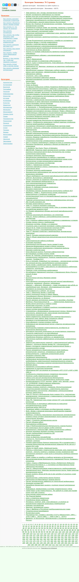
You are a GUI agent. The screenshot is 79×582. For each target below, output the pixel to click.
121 (69, 533)
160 (37, 539)
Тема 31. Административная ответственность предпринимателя (51, 468)
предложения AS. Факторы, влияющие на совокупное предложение (50, 66)
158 (30, 539)
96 (42, 532)
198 (59, 543)
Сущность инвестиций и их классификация (42, 333)
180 (52, 541)
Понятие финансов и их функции (38, 298)
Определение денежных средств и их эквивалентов (45, 337)
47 (26, 528)
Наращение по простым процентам (39, 368)
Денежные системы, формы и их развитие (41, 224)
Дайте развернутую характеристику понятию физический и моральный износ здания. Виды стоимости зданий (48, 317)
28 (31, 526)
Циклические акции (33, 168)
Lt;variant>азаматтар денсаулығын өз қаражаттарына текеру (49, 120)
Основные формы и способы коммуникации (41, 42)
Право (5, 116)
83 (65, 530)
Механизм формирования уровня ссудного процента (45, 246)
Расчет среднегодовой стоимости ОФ (40, 433)
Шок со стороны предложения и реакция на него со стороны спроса (51, 142)
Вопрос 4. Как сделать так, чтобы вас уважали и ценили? (11, 60)
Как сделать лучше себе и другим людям (11, 65)
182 (59, 541)
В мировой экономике (33, 242)
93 (34, 532)
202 (72, 543)
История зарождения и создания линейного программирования (49, 307)
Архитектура (7, 82)
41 (66, 526)
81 (59, 530)
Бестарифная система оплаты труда (40, 253)
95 (39, 532)
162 (44, 539)
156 (23, 539)
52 (39, 528)
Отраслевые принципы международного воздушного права (47, 379)
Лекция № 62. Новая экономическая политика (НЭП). (45, 228)
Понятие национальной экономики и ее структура (44, 215)
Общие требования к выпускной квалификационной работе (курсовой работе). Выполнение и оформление (51, 177)
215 (67, 545)
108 (24, 533)
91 (29, 532)
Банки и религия (32, 68)
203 (76, 543)
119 (62, 533)
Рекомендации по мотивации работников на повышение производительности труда (46, 404)
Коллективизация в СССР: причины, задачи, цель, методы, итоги (50, 381)
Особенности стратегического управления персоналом (46, 374)
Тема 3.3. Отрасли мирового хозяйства (40, 205)
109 (27, 533)
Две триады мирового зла (35, 202)
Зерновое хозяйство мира (35, 250)
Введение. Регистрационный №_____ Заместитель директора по (50, 302)
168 (65, 539)
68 (25, 530)
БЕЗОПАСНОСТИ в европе (35, 398)
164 (52, 539)
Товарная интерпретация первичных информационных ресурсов (49, 200)
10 (39, 524)
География (7, 89)
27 (29, 526)
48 (29, 528)
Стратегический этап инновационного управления (45, 141)
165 (55, 539)
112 (38, 533)
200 (65, 543)
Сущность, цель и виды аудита (37, 76)
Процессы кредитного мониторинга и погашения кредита (47, 248)
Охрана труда (8, 114)
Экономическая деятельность (37, 118)
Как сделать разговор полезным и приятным (11, 19)
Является (29, 279)
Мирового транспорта (34, 189)
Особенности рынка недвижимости (39, 385)
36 (53, 526)
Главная (4, 8)
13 (47, 524)
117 (55, 533)
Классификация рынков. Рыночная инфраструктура (45, 252)
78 (51, 530)
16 (55, 524)
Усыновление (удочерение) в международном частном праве (48, 126)
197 (55, 543)
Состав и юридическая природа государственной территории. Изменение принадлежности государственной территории (49, 19)
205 (32, 545)
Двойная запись (31, 365)
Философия (7, 134)
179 (48, 541)
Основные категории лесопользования (40, 155)
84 (67, 530)
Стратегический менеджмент (37, 511)
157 (27, 539)
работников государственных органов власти (43, 479)
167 (62, 539)
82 (62, 530)
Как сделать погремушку (7, 31)
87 (75, 530)
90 (26, 532)
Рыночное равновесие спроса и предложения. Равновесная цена (49, 166)
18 (61, 524)
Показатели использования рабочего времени (42, 366)
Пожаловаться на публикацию (49, 548)
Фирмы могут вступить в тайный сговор (41, 303)
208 (43, 545)
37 (55, 526)
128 (37, 535)
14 (50, 524)
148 (52, 537)
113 (41, 533)
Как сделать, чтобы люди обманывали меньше (10, 54)
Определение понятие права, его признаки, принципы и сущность (50, 27)
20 (66, 524)
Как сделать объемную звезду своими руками (11, 23)
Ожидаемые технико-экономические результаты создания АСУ (49, 191)
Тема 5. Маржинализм (34, 59)
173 (27, 541)
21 (69, 524)
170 (72, 539)
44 (74, 526)
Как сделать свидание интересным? (11, 69)
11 (42, 524)
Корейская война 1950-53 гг (36, 407)
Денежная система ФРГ (34, 483)
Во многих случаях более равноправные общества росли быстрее (50, 29)
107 (77, 532)
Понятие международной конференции (40, 124)
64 (71, 528)
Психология (7, 121)
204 (29, 545)
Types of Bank (31, 83)
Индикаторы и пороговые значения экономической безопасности (50, 363)
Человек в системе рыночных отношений (41, 105)
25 (23, 526)
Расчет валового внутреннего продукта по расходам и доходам (49, 300)
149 (55, 537)
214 (64, 545)
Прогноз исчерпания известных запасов (40, 77)
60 (61, 528)
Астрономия (7, 85)
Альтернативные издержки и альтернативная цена (45, 55)
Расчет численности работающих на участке (43, 14)
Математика (7, 107)
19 (63, 524)
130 (44, 535)
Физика (5, 132)
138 (72, 535)
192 (37, 543)
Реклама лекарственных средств (38, 203)
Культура (6, 103)
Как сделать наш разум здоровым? (11, 49)
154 (72, 537)
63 (68, 528)
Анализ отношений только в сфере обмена (42, 294)
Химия (5, 137)
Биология (6, 87)
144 (37, 537)
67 (23, 530)
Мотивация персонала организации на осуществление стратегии (50, 331)
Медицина (6, 109)
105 (70, 532)
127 (34, 535)
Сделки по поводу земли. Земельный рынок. (42, 448)
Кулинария (7, 100)
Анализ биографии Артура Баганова (39, 103)
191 (34, 543)
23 (74, 524)
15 (53, 524)
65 (74, 528)
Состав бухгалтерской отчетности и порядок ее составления (49, 40)
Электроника (7, 143)
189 (27, 543)
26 (26, 526)
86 (73, 530)
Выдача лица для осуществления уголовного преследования (48, 16)
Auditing (28, 57)
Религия (6, 123)
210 (50, 545)
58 (55, 528)
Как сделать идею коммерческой (9, 41)
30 (37, 526)
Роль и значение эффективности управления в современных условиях (52, 220)
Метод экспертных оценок (36, 98)
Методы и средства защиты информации (41, 44)
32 (42, 526)
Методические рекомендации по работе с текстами (45, 157)
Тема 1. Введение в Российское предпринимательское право (48, 509)
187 (76, 541)
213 (60, 545)
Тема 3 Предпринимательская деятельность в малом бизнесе (49, 426)
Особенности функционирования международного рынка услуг (49, 159)
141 (27, 537)
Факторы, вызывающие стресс (37, 507)
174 (30, 541)
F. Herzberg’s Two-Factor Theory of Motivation (41, 148)
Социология (7, 125)
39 (61, 526)
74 (41, 530)
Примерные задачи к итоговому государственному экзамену (48, 409)
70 (30, 530)
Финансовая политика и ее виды (38, 305)
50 (34, 528)
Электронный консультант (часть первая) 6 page (44, 244)
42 (68, 526)
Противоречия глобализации (36, 424)
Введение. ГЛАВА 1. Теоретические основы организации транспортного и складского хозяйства (46, 193)
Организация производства (36, 185)
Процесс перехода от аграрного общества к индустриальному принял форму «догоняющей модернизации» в (52, 180)
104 (67, 532)
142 (30, 537)
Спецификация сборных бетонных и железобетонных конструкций (50, 296)
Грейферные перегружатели (36, 357)
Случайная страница (9, 10)
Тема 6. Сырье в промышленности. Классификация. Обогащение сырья (52, 63)
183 (62, 541)
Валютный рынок (32, 64)
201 (69, 543)
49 (31, 528)
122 (73, 533)
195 (48, 543)
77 (49, 530)
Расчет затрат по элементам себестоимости (43, 61)
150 (59, 537)
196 (52, 543)
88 (78, 530)
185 (69, 541)
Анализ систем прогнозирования (38, 309)
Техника (6, 130)
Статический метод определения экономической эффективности (50, 48)
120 (66, 533)
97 (44, 532)
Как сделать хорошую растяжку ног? (11, 45)
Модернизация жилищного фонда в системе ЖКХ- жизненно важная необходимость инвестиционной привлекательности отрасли (51, 360)
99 (50, 532)
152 (65, 537)
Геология (6, 91)
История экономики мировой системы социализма (44, 431)
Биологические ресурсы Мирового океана (41, 278)
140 (23, 537)
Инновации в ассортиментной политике (41, 320)
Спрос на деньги (32, 85)
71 (33, 530)
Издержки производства (35, 505)
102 (60, 532)
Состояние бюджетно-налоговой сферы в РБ (42, 116)
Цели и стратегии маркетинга (37, 498)
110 (31, 533)
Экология (6, 139)
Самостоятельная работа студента (40, 241)
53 (42, 528)
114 (45, 533)
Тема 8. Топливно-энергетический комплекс (42, 235)
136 (65, 535)
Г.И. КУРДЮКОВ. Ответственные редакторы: (43, 383)
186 (72, 541)
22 (71, 524)
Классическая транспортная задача (39, 494)
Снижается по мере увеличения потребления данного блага (48, 101)
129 (41, 535)
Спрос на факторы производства (38, 437)
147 (48, 537)
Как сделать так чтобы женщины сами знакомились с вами (11, 36)
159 (34, 539)
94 (36, 532)
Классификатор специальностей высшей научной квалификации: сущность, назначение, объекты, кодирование (50, 282)
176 (37, 541)
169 (69, 539)
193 (41, 543)
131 (48, 535)
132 (52, 535)
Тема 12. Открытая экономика (37, 131)
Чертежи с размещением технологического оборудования (47, 100)
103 (63, 532)
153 (69, 537)
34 (47, 526)
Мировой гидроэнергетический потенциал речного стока (47, 133)
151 (62, 537)
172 (23, 541)
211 (53, 545)
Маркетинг (7, 105)
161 (41, 539)
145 (41, 537)
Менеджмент (7, 112)
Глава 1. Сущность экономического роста (41, 420)
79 (54, 530)
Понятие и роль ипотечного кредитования (42, 270)
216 (71, 545)
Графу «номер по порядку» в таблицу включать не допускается (49, 457)
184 (65, 541)
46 (23, 528)
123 (76, 533)
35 (50, 526)
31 (39, 526)
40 (63, 526)
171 (76, 539)
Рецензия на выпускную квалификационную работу (44, 335)
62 (66, 528)
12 (45, 524)
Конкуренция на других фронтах (38, 50)
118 (59, 533)
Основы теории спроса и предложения (40, 222)
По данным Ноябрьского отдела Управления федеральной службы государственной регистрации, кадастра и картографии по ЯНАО (50, 87)
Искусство (6, 96)
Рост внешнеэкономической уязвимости (41, 183)
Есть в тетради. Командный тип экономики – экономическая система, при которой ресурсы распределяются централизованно (52, 262)
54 (45, 528)
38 (58, 526)
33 (45, 526)
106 (74, 532)
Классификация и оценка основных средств (42, 322)
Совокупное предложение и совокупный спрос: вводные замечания (50, 33)
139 (76, 535)
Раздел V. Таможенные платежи (37, 165)
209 (46, 545)
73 (38, 530)
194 (44, 543)
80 (57, 530)
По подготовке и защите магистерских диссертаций (46, 22)
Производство (8, 119)
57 (53, 528)
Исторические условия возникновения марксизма (44, 161)
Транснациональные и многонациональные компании (45, 46)
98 (47, 532)
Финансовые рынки (33, 513)
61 (63, 528)
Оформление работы (34, 74)
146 (44, 537)
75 (44, 530)
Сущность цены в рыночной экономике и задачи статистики (48, 226)
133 (55, 535)
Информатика (8, 94)
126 (30, 535)
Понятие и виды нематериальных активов (42, 376)
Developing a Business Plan (35, 355)
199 (62, 543)
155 (76, 537)
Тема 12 (29, 276)
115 (48, 533)
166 (59, 539)
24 (77, 524)
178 (44, 541)
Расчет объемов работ (34, 422)
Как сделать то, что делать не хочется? (10, 27)
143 (34, 537)
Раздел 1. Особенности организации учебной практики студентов (50, 122)
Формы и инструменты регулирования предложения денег (47, 96)
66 (76, 528)
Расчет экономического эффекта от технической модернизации (50, 481)
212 (57, 545)
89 (23, 532)
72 (36, 530)
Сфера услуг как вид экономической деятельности (44, 378)
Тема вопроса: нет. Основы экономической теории (44, 13)
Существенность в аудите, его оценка (40, 291)
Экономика (7, 141)
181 (55, 541)
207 (39, 545)
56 (50, 528)
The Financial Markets (33, 496)
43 (71, 526)
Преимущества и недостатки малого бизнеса (43, 478)
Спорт (5, 128)
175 (34, 541)
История (6, 98)
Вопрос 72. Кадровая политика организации (42, 187)
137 (69, 535)
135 (62, 535)
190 (30, 543)
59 (58, 528)
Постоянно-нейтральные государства (40, 163)
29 (34, 526)
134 (59, 535)
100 (53, 532)
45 (76, 526)
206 (36, 545)
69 (28, 530)
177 (41, 541)
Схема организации (33, 435)
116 (52, 533)
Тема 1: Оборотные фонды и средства (40, 292)
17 (58, 524)
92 (31, 532)
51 (37, 528)
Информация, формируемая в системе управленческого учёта (49, 489)
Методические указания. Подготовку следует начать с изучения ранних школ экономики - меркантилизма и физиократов (50, 71)
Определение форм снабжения (37, 500)
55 (47, 528)
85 (70, 530)
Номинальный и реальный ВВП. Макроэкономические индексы (48, 429)
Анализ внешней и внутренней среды (39, 31)
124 (23, 535)
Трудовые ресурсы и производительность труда (44, 229)
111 (34, 533)
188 (23, 543)
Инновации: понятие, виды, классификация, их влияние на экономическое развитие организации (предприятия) (47, 502)
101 (56, 532)
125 (27, 535)
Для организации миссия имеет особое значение (44, 428)
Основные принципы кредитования (39, 170)
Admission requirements (34, 35)
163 (48, 539)
